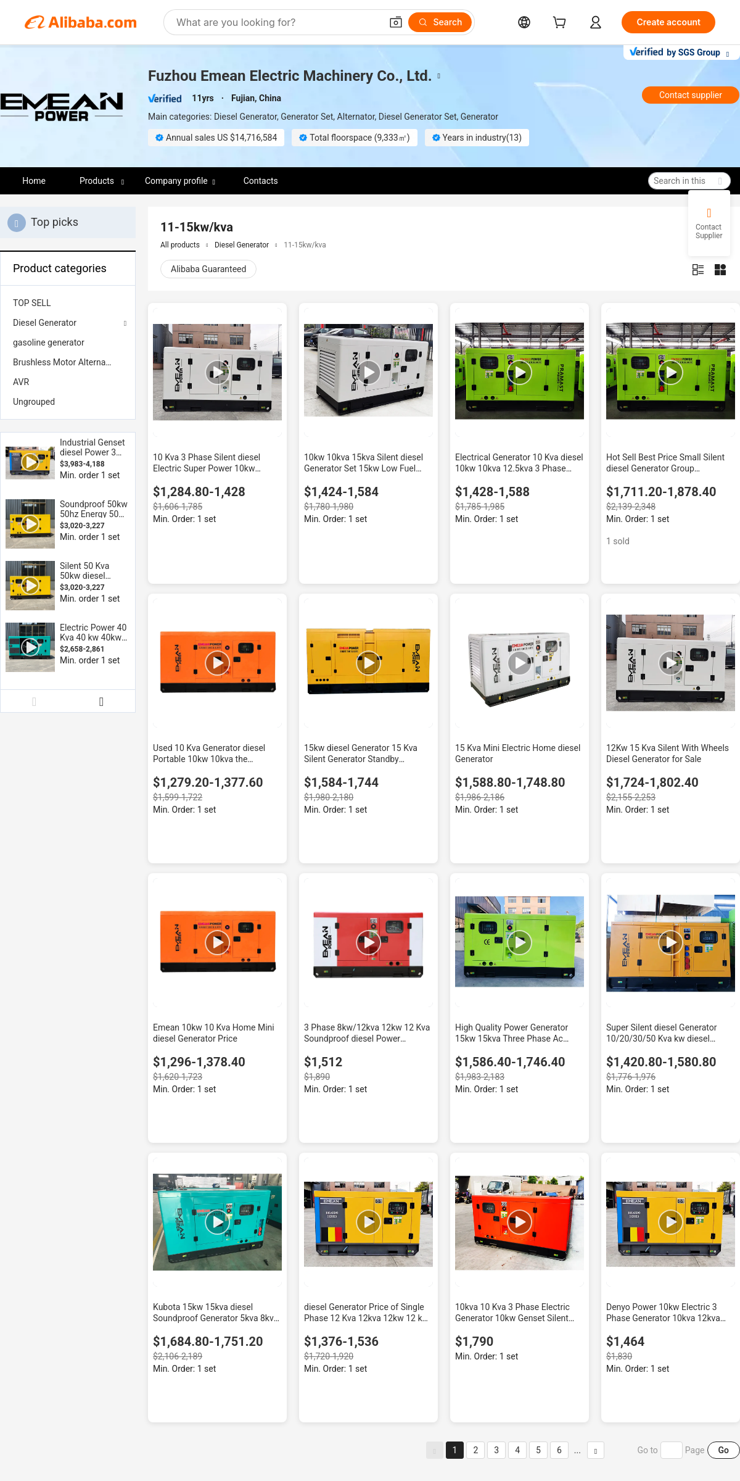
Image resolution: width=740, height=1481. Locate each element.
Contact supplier (690, 95)
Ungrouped (34, 402)
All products (180, 245)
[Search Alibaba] (277, 22)
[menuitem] (68, 303)
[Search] (440, 22)
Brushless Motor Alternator (65, 362)
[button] (395, 22)
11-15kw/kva (305, 245)
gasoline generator (48, 342)
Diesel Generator (44, 323)
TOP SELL (32, 303)
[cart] (562, 24)
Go (723, 1450)
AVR (21, 382)
